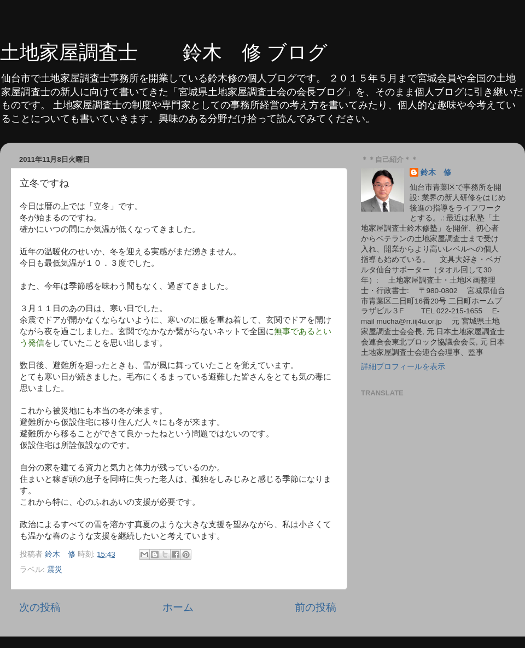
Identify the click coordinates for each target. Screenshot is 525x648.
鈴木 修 (436, 172)
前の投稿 (315, 607)
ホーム (178, 607)
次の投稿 (40, 607)
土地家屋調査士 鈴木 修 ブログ (164, 52)
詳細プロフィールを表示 (403, 367)
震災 (54, 569)
